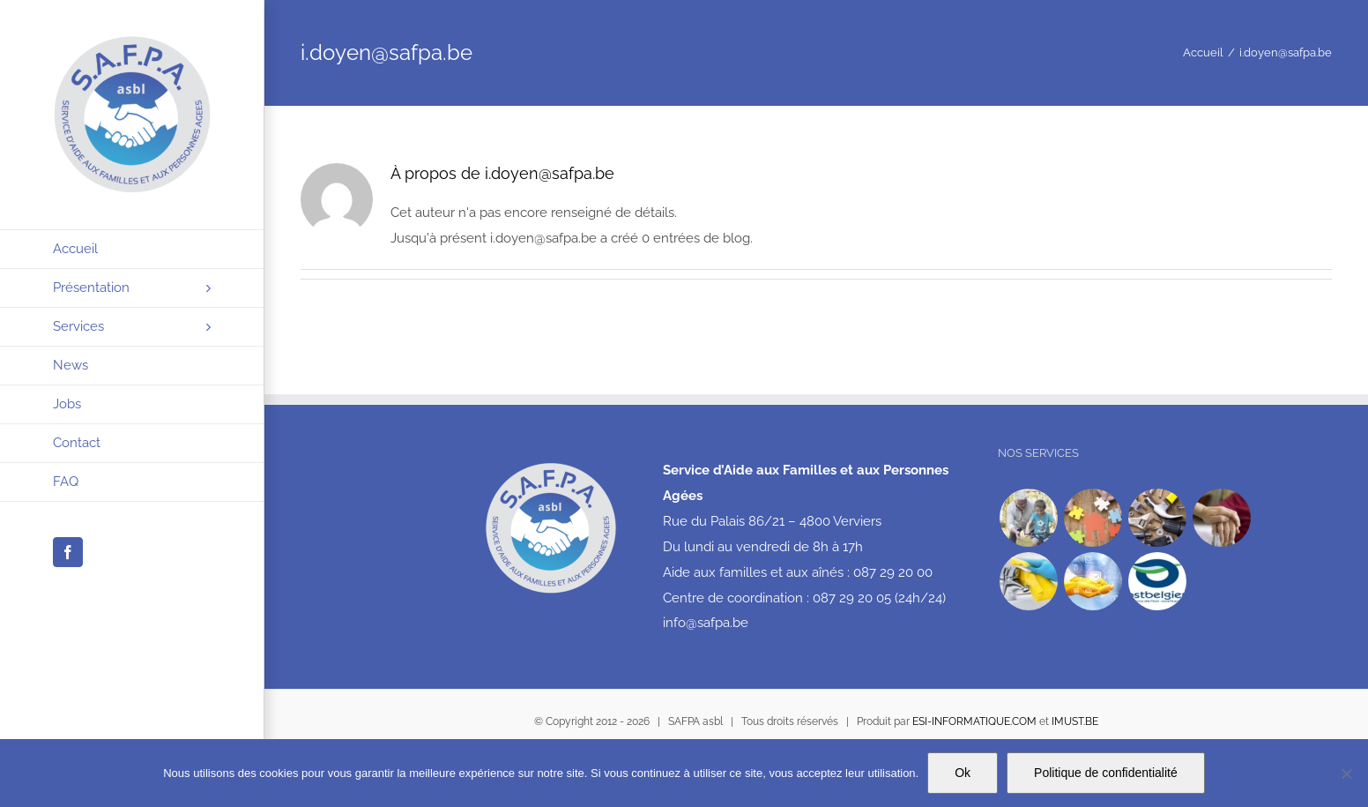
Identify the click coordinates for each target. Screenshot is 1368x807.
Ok (962, 773)
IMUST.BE (1075, 721)
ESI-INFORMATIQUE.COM (974, 721)
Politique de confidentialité (1106, 773)
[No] (1346, 773)
